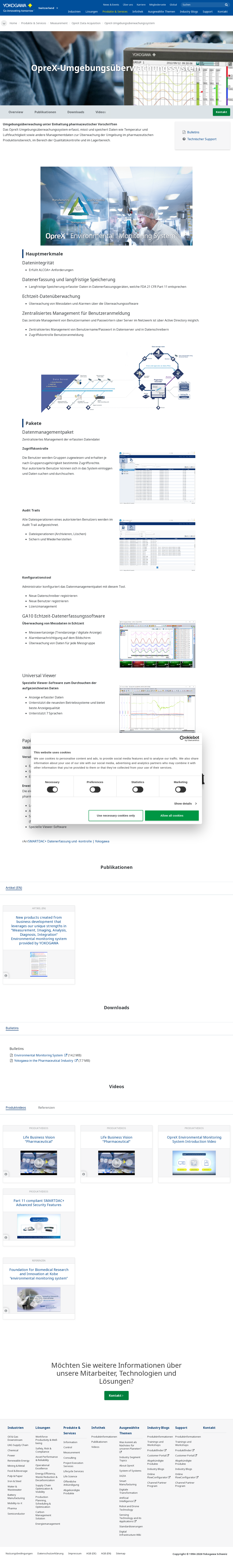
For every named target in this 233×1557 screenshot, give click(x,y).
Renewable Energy (18, 1460)
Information (70, 1442)
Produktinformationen (104, 1436)
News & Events (111, 4)
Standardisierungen (131, 1526)
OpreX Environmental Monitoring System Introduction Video (194, 1139)
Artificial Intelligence (126, 1499)
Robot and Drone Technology (129, 1508)
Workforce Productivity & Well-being (47, 1440)
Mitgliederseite (157, 4)
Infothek (137, 11)
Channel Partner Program (156, 1484)
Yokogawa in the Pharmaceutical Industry (46, 1060)
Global (173, 4)
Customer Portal (156, 1455)
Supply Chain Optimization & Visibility (44, 1488)
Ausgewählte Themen (161, 11)
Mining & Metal (16, 1465)
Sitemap (120, 1553)
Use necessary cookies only (116, 815)
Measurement (59, 23)
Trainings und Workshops (155, 1443)
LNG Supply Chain (18, 1445)
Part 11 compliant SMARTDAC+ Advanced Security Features (38, 1202)
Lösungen (92, 11)
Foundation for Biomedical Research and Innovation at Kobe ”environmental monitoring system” (38, 1273)
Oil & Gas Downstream (15, 1438)
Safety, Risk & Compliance (43, 1450)
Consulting (69, 1457)
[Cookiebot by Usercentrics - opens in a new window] (182, 738)
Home (13, 23)
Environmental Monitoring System (40, 1055)
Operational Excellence (42, 1466)
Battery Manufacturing (16, 1496)
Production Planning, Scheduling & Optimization (43, 1501)
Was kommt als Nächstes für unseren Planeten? (130, 1445)
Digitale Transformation (128, 1491)
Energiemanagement (48, 1523)
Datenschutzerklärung (50, 1553)
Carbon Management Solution (43, 1515)
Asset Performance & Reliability (47, 1458)
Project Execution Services (73, 1464)
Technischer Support (201, 139)
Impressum (75, 1553)
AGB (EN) (106, 1553)
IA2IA (122, 1475)
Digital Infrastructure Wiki (130, 1533)
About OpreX (126, 1465)
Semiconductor (16, 1513)
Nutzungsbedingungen (19, 1553)
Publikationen (99, 1441)
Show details (183, 803)
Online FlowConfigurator (157, 1475)
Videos (95, 1447)
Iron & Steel (14, 1481)
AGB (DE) (91, 1553)
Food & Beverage (18, 1471)
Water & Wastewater (15, 1488)
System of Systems (130, 1470)
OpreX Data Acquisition (86, 23)
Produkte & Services (115, 11)
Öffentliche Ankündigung (71, 1483)
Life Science (70, 1476)
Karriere (141, 4)
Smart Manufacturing (127, 1482)
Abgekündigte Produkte (71, 1491)
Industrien (74, 11)
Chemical (13, 1450)
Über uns (128, 4)
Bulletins (193, 132)
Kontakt (223, 11)
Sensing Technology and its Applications (130, 1518)
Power (11, 1455)
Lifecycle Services (73, 1471)
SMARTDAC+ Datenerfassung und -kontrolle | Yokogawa (68, 841)
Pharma (12, 1508)
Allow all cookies (171, 815)
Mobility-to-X (15, 1503)
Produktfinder (155, 1450)
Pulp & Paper (15, 1476)
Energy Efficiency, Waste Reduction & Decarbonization (46, 1477)
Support (208, 11)
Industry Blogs (189, 11)
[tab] (14, 888)
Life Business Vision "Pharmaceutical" (39, 1139)
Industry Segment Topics (129, 1458)
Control (67, 1447)
